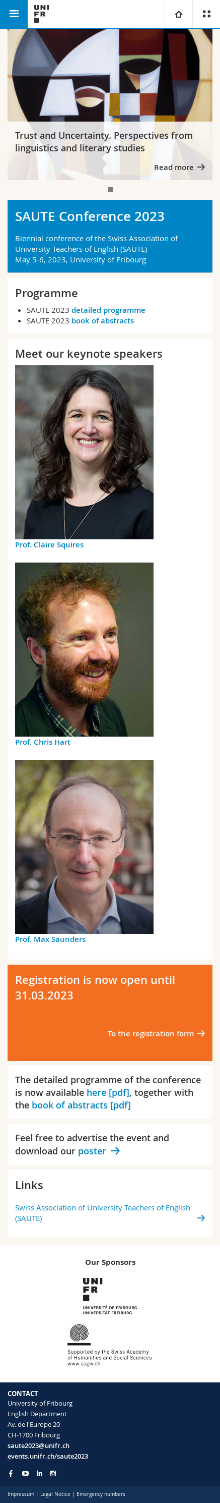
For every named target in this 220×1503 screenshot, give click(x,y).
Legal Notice (55, 1494)
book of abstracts (102, 320)
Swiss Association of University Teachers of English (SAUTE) (102, 1212)
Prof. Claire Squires (49, 544)
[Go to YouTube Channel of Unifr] (25, 1473)
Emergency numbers (101, 1494)
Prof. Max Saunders (50, 939)
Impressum (21, 1494)
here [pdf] (108, 1092)
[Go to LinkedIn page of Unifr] (39, 1473)
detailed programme (108, 310)
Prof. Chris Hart (42, 742)
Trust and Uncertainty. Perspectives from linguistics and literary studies (104, 141)
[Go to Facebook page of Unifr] (11, 1473)
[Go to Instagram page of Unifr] (53, 1473)
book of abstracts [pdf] (81, 1105)
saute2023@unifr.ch (38, 1445)
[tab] (110, 189)
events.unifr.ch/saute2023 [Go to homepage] (48, 1456)
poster (92, 1151)
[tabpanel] (110, 104)
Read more (174, 167)
